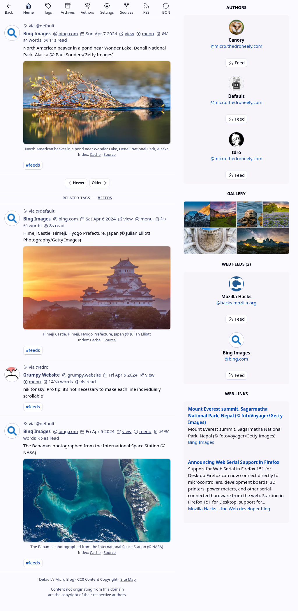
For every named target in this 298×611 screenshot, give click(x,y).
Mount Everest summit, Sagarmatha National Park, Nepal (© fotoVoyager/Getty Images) (235, 415)
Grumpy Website (41, 375)
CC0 (80, 579)
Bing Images (37, 33)
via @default (38, 26)
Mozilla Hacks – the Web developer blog (229, 508)
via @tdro (36, 367)
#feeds (33, 165)
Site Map (128, 579)
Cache (95, 154)
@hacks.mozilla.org (236, 303)
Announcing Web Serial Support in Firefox (234, 462)
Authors (236, 7)
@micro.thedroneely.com (236, 46)
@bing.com (236, 359)
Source (110, 154)
